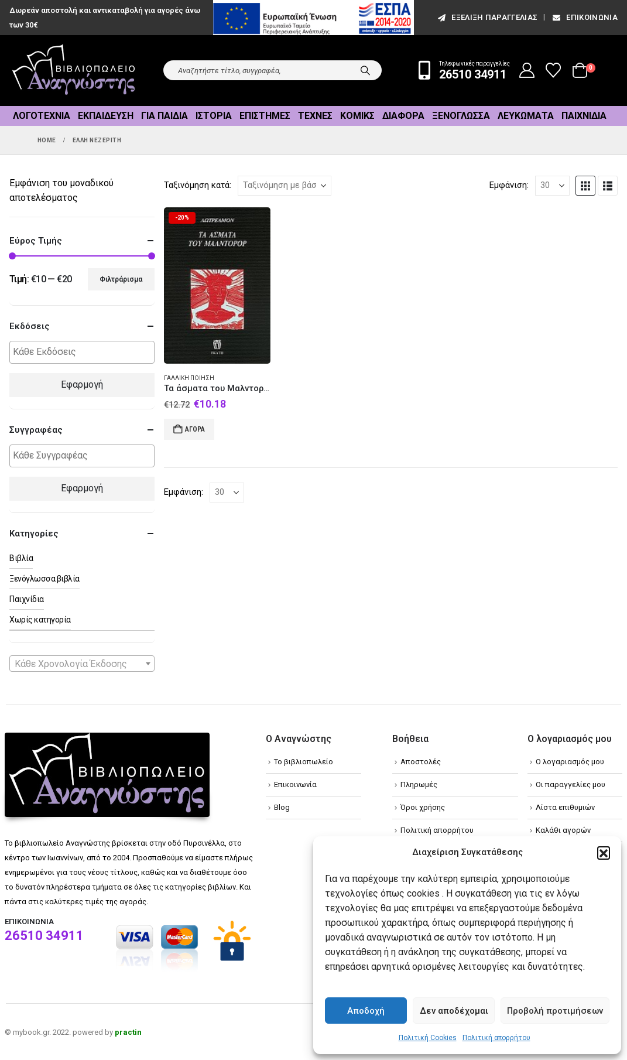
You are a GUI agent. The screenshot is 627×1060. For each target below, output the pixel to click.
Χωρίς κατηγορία (40, 619)
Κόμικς (357, 115)
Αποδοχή (366, 1011)
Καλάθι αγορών (563, 830)
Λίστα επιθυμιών (565, 807)
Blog (282, 807)
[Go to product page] (217, 285)
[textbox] (85, 352)
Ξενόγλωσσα (461, 115)
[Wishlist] (553, 70)
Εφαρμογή (82, 384)
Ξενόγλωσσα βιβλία (44, 578)
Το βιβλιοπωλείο (303, 761)
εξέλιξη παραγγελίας (486, 17)
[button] (603, 853)
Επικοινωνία (584, 17)
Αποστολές (420, 761)
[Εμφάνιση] (552, 186)
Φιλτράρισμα (121, 279)
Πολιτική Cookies (428, 1038)
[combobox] (82, 663)
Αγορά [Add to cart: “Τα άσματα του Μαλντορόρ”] (195, 429)
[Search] (365, 70)
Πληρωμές (418, 784)
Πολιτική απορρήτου (496, 1038)
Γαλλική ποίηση (189, 378)
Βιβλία (21, 558)
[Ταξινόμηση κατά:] (284, 186)
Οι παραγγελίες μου (570, 784)
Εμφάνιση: (509, 185)
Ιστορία (214, 115)
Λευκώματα (526, 115)
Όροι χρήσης (422, 807)
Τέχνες (315, 115)
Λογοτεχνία (41, 115)
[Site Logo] (73, 70)
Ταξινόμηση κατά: (197, 185)
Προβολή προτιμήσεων (555, 1011)
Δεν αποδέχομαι (454, 1011)
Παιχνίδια (584, 115)
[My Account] (527, 70)
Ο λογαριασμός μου (570, 761)
